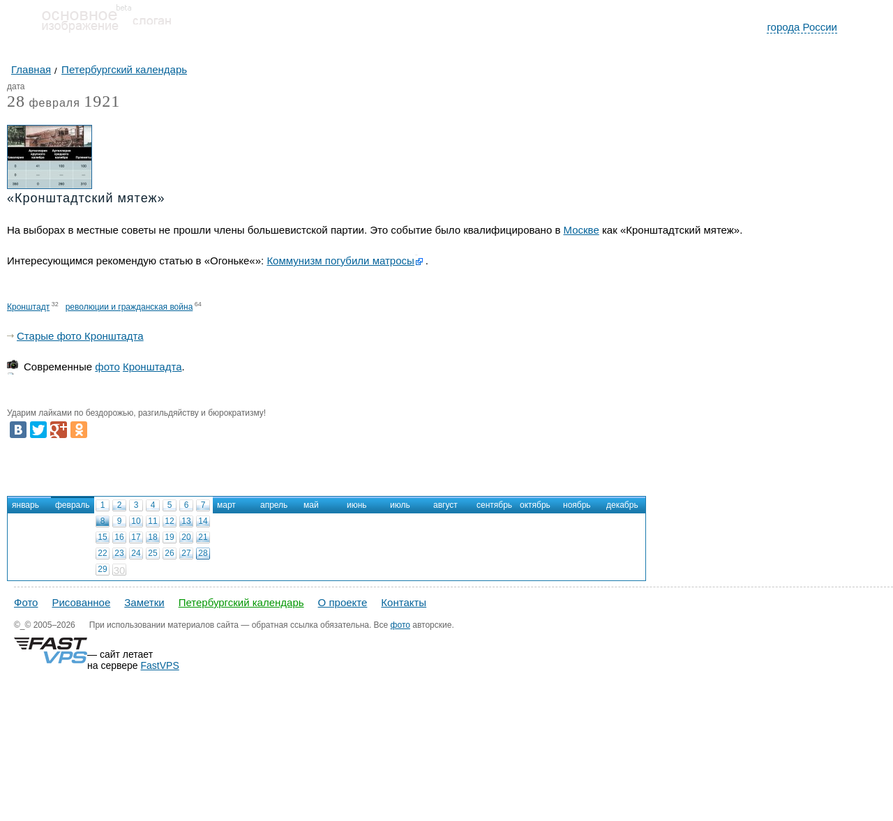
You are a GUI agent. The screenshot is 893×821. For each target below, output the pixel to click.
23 (118, 553)
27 (185, 553)
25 (152, 553)
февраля (43, 103)
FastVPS (160, 665)
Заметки (144, 602)
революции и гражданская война (129, 307)
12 (169, 521)
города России (802, 27)
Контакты (403, 602)
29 (102, 569)
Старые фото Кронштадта (80, 336)
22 (102, 553)
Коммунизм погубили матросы (340, 260)
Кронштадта (152, 366)
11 (152, 521)
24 (135, 553)
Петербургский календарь (241, 602)
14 (202, 521)
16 (118, 537)
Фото (26, 602)
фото (107, 366)
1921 (102, 101)
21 (202, 537)
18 (152, 537)
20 (185, 537)
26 (169, 553)
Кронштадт (28, 307)
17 (135, 537)
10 (135, 521)
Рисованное (81, 602)
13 (185, 521)
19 (169, 537)
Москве (581, 230)
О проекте (343, 602)
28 (202, 553)
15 (102, 537)
